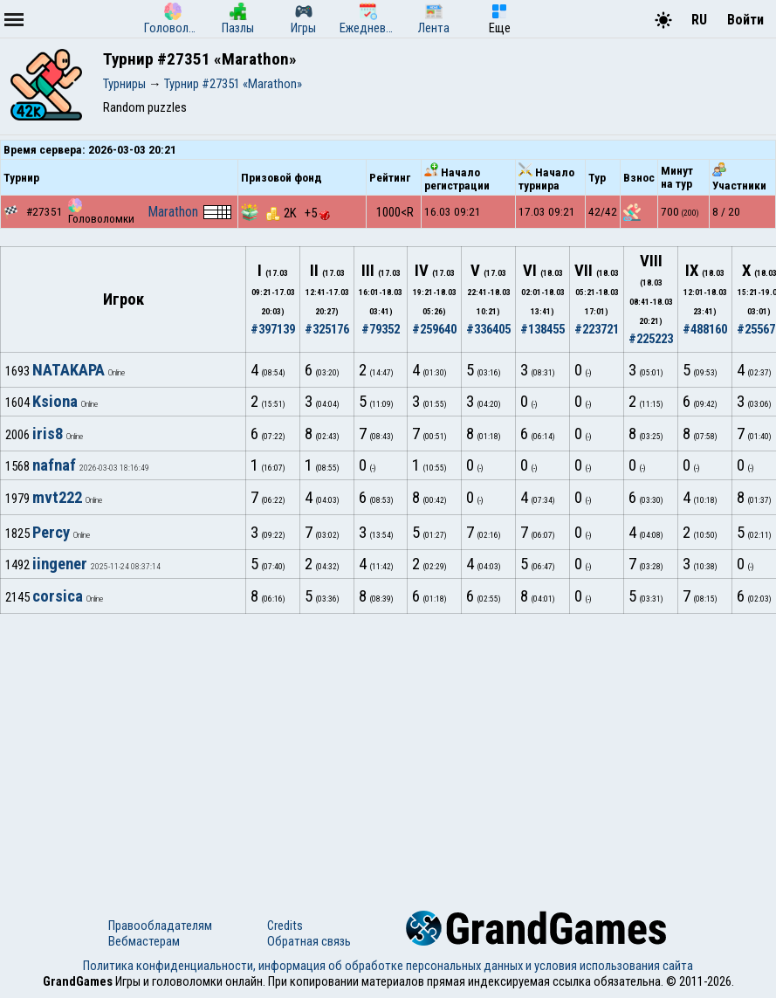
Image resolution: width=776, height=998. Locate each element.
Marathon (173, 211)
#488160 (705, 329)
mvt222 (57, 497)
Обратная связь (309, 941)
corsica (57, 596)
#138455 (542, 329)
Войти (745, 19)
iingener (59, 564)
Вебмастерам (144, 941)
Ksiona (55, 401)
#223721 (596, 329)
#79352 (380, 329)
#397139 (273, 329)
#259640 (434, 329)
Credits (285, 925)
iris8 (47, 434)
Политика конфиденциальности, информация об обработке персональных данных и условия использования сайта (388, 966)
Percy (51, 532)
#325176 (327, 329)
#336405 (488, 329)
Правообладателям (160, 925)
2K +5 (298, 213)
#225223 (650, 339)
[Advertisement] (388, 745)
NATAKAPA (68, 370)
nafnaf (54, 465)
